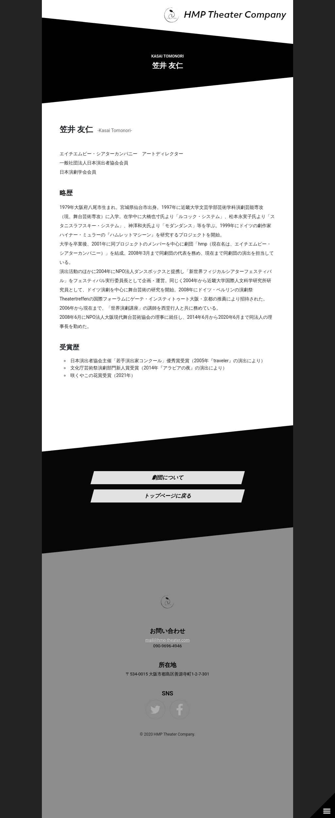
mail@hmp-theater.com (167, 640)
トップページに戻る (167, 496)
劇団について (167, 477)
